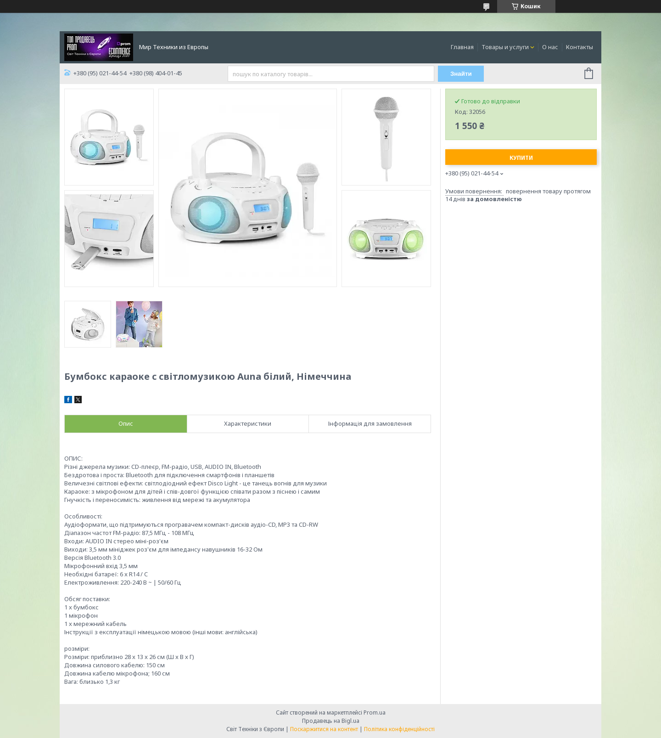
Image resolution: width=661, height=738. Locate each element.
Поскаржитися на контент (324, 729)
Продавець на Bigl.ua (330, 721)
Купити (521, 158)
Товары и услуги (505, 47)
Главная (462, 47)
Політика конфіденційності (399, 729)
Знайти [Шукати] (461, 73)
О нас (550, 47)
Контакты (579, 47)
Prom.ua (375, 712)
